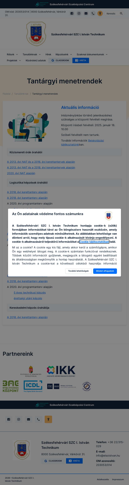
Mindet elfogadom (105, 271)
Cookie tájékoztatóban (94, 241)
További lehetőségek (78, 271)
